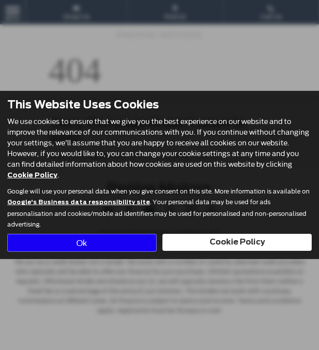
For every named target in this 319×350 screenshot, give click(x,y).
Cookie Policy (32, 175)
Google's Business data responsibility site (78, 202)
